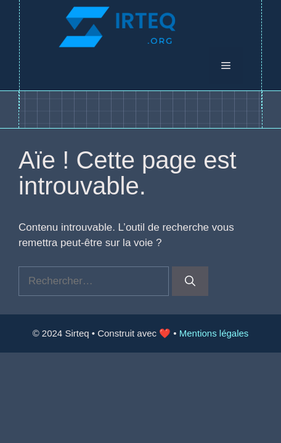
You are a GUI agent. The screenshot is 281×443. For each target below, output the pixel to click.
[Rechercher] (190, 281)
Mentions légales (214, 333)
